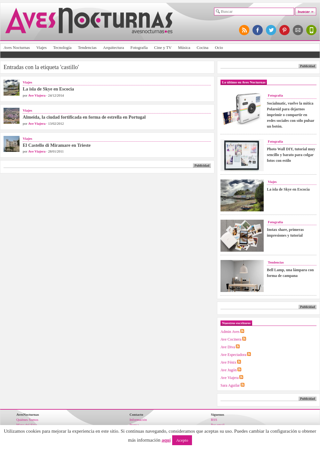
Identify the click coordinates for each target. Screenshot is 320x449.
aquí (166, 440)
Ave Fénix (228, 362)
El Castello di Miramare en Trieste (57, 145)
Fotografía (139, 47)
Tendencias (87, 47)
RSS (214, 419)
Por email (217, 425)
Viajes (41, 47)
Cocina (203, 47)
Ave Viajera (36, 95)
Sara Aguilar (230, 385)
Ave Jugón (228, 370)
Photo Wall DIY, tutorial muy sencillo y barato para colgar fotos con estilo (291, 155)
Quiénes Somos (27, 419)
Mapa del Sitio (26, 425)
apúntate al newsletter (298, 30)
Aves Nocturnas (17, 47)
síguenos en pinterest (284, 30)
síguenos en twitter (271, 30)
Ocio (219, 47)
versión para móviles (311, 30)
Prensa (134, 425)
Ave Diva (227, 347)
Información (138, 419)
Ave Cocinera (230, 339)
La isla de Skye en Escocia (48, 88)
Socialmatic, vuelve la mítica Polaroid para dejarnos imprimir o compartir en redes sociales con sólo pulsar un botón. (290, 115)
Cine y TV (163, 47)
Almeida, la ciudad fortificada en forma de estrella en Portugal (84, 117)
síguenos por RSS (244, 30)
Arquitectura (113, 47)
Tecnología (62, 47)
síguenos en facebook (257, 30)
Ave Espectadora (233, 354)
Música (184, 47)
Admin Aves (229, 331)
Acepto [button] (182, 440)
